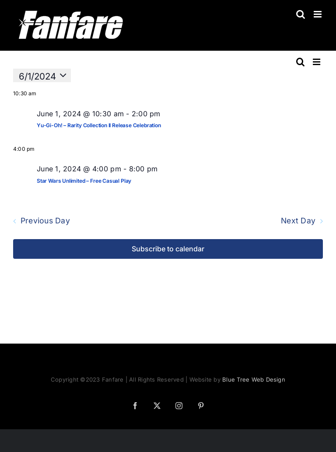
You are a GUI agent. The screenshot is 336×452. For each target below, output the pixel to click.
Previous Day (45, 221)
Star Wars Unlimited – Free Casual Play (84, 180)
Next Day (298, 221)
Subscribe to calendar (168, 249)
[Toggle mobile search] (300, 14)
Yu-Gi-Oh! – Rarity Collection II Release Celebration (99, 125)
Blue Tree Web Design (253, 379)
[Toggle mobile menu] (318, 14)
